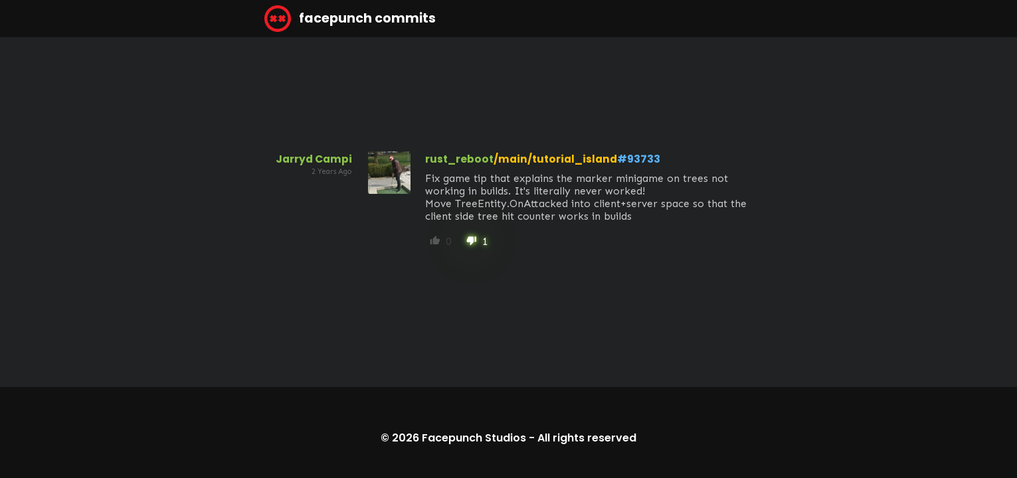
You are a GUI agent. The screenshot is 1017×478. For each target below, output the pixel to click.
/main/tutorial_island (555, 159)
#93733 (638, 159)
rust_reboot (459, 159)
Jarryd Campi (314, 159)
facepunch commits (350, 18)
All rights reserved (586, 437)
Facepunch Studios (474, 437)
